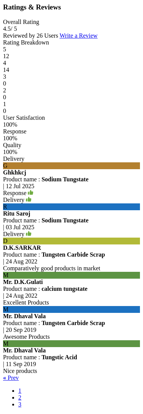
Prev (11, 377)
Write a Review (78, 35)
